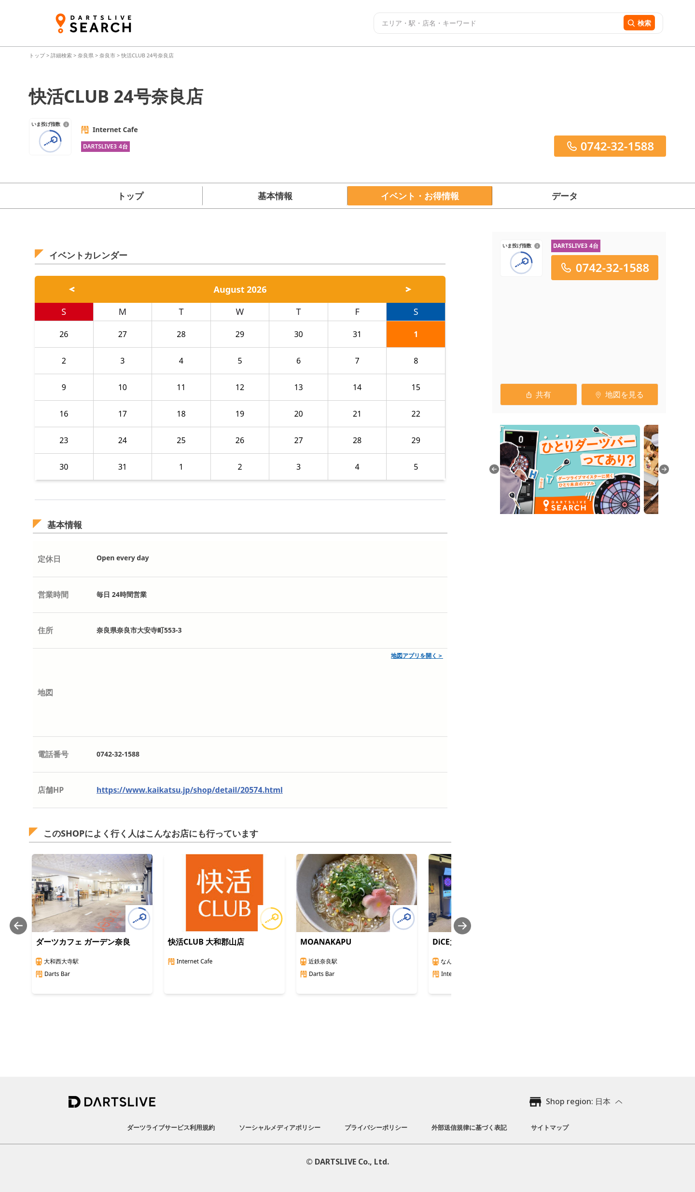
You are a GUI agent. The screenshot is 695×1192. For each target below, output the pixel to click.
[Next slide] (462, 925)
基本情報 (275, 196)
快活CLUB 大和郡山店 (206, 941)
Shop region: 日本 (578, 1101)
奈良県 (86, 55)
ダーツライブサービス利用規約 (171, 1127)
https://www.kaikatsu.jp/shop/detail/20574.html (190, 790)
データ (565, 196)
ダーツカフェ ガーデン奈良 (83, 941)
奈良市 (107, 55)
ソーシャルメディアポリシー (279, 1127)
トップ (37, 55)
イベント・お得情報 (420, 196)
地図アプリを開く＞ (417, 655)
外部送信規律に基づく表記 (469, 1127)
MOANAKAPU (325, 941)
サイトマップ (550, 1127)
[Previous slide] (18, 925)
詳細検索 (62, 55)
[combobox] (497, 23)
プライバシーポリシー (376, 1127)
